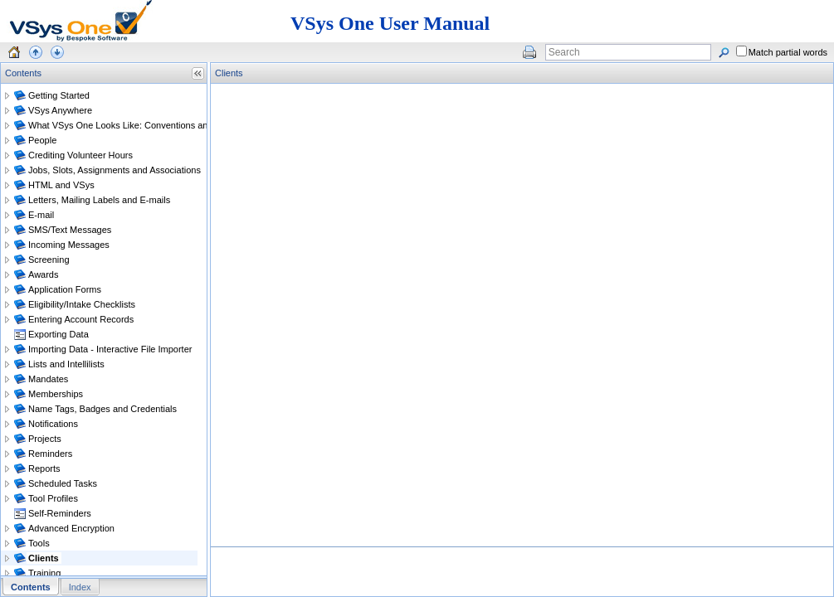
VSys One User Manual (390, 23)
